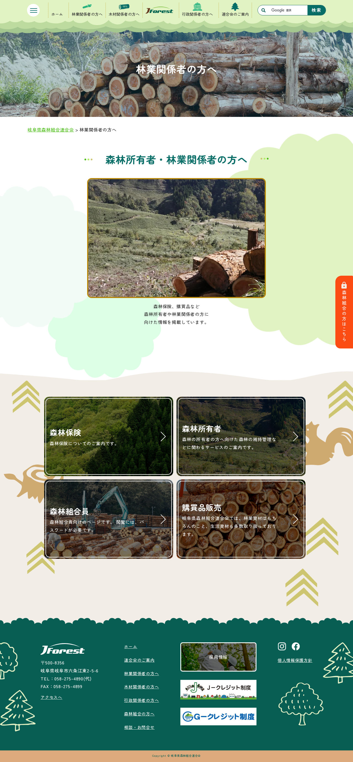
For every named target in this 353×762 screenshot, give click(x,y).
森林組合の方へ (138, 713)
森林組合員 (97, 520)
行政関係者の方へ (197, 14)
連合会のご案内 (235, 14)
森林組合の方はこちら (344, 312)
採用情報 (217, 657)
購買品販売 (229, 520)
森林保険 (97, 437)
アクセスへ (51, 697)
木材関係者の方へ (124, 14)
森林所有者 (229, 437)
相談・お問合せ (138, 727)
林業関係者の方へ (87, 14)
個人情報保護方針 (294, 660)
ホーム (57, 14)
